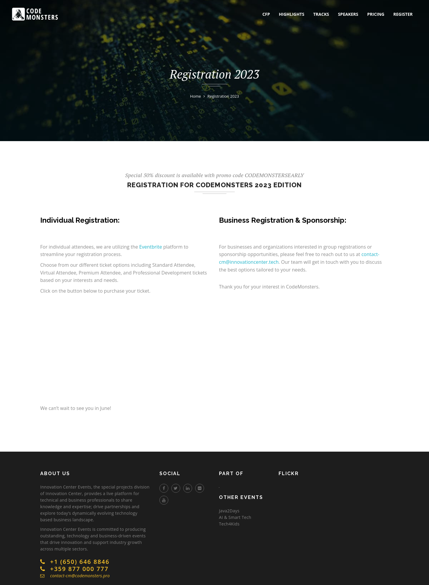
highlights (291, 14)
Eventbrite (150, 247)
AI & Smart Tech (235, 517)
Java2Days (229, 511)
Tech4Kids (229, 524)
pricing (375, 14)
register (403, 14)
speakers (348, 14)
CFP (266, 14)
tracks (321, 14)
